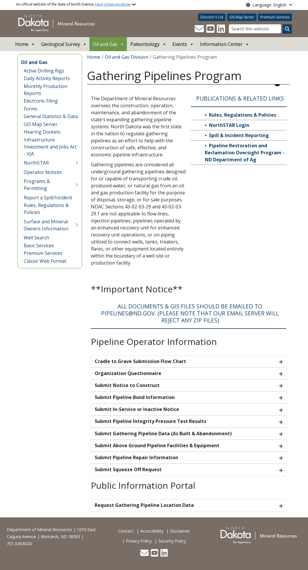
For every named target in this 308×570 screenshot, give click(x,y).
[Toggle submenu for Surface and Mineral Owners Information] (77, 225)
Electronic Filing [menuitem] (41, 101)
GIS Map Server (241, 17)
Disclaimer (180, 531)
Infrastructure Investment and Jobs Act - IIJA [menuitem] (50, 147)
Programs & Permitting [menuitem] (37, 184)
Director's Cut (211, 17)
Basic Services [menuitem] (39, 245)
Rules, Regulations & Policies (242, 115)
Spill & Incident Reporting (239, 135)
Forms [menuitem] (30, 109)
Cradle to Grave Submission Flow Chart (140, 361)
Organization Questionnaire (128, 373)
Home (21, 44)
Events (179, 44)
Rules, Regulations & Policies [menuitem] (46, 208)
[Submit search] (287, 29)
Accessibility (151, 531)
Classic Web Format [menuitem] (45, 261)
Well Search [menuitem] (36, 237)
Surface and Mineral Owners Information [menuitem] (46, 225)
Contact (126, 531)
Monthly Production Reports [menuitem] (46, 89)
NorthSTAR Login (229, 125)
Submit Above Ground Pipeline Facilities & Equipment (157, 445)
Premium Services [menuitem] (43, 253)
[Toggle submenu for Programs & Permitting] (77, 184)
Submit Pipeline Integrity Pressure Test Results (150, 421)
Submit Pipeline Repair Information (136, 457)
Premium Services (275, 17)
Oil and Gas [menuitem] (34, 62)
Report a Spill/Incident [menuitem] (48, 197)
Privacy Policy (139, 541)
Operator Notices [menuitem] (43, 172)
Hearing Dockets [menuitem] (42, 132)
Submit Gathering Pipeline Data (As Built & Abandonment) (163, 433)
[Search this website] (255, 28)
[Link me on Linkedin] (221, 29)
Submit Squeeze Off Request (128, 469)
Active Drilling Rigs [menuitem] (44, 71)
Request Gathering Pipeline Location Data (144, 505)
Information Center (221, 44)
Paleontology (145, 44)
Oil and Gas (105, 44)
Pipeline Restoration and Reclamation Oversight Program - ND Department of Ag (244, 152)
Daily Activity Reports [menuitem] (47, 78)
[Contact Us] (199, 29)
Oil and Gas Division (126, 57)
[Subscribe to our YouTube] (210, 29)
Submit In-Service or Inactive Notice (137, 409)
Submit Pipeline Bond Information (135, 397)
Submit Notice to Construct (127, 385)
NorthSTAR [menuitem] (36, 163)
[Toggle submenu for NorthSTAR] (77, 162)
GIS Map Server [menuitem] (41, 124)
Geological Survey (60, 44)
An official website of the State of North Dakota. (73, 4)
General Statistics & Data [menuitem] (51, 116)
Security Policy (172, 541)
